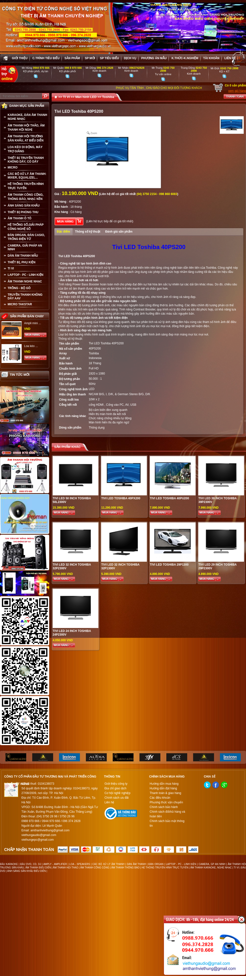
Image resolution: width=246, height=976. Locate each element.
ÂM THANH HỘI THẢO (65, 867)
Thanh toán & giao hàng (165, 793)
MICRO (12, 167)
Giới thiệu (19, 58)
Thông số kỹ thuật (87, 231)
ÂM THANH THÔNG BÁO (125, 867)
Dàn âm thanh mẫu (23, 255)
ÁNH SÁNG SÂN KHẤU (24, 205)
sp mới (90, 58)
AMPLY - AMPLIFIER (55, 864)
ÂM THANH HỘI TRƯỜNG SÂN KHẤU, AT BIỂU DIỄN (26, 138)
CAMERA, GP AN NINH (212, 864)
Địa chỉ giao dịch (115, 788)
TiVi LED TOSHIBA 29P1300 (169, 564)
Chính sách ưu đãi (117, 797)
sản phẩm (72, 58)
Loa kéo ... (31, 346)
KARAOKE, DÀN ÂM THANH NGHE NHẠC (27, 117)
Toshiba (108, 97)
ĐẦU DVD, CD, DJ (30, 864)
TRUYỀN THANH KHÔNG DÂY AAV (25, 296)
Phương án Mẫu (154, 58)
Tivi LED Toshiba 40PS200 (106, 343)
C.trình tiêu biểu (46, 58)
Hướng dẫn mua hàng (164, 783)
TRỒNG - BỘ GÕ (19, 288)
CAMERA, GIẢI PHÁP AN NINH (25, 247)
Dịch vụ (130, 58)
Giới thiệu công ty (116, 783)
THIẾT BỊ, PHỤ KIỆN (21, 262)
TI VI (11, 268)
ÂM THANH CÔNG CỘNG (94, 867)
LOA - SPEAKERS (79, 864)
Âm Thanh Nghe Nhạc (25, 281)
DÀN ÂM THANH (136, 864)
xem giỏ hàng (237, 91)
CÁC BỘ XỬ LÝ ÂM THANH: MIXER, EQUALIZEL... (27, 175)
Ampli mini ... (32, 323)
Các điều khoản (160, 797)
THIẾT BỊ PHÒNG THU (23, 212)
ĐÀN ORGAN (155, 864)
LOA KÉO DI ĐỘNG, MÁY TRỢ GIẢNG (25, 149)
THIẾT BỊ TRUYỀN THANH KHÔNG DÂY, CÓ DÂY (26, 159)
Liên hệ (230, 58)
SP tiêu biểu (109, 58)
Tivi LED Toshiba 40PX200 (120, 498)
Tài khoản (211, 58)
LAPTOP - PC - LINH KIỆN (25, 275)
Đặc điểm (63, 231)
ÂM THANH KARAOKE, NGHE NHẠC (211, 867)
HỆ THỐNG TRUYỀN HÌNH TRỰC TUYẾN (26, 186)
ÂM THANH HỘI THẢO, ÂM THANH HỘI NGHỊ (26, 127)
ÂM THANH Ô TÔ (19, 218)
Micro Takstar (20, 304)
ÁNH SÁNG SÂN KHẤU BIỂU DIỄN (26, 871)
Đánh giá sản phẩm (119, 231)
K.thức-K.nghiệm (184, 58)
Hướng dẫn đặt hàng (163, 788)
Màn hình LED (86, 97)
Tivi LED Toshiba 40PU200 (169, 498)
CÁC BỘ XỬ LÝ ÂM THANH (108, 864)
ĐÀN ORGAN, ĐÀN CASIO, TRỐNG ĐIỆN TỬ (26, 237)
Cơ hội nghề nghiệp (117, 793)
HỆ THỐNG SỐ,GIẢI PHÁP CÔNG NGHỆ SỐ (26, 227)
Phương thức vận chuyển (166, 802)
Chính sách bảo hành (164, 807)
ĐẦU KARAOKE (9, 864)
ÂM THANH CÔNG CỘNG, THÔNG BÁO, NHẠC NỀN (26, 197)
